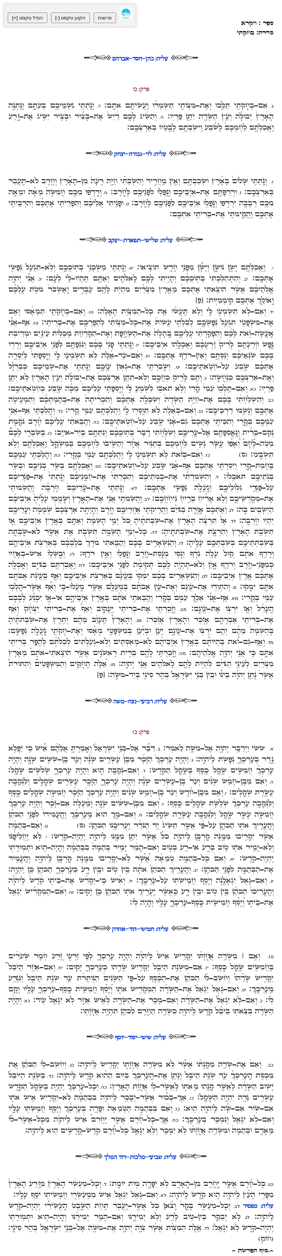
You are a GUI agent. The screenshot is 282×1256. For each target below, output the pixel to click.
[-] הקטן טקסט (70, 18)
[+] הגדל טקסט (27, 18)
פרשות (105, 18)
